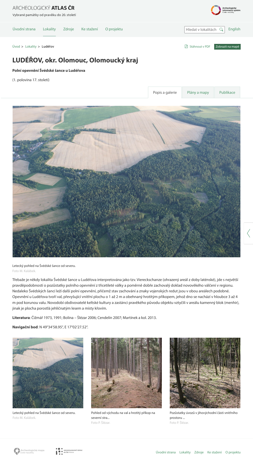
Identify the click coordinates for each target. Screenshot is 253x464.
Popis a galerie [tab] (165, 92)
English (234, 29)
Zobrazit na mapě (227, 47)
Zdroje (68, 29)
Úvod (16, 46)
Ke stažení (89, 29)
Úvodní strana (24, 29)
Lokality (49, 29)
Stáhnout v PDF (200, 47)
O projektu (114, 29)
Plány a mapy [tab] (198, 92)
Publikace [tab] (227, 92)
